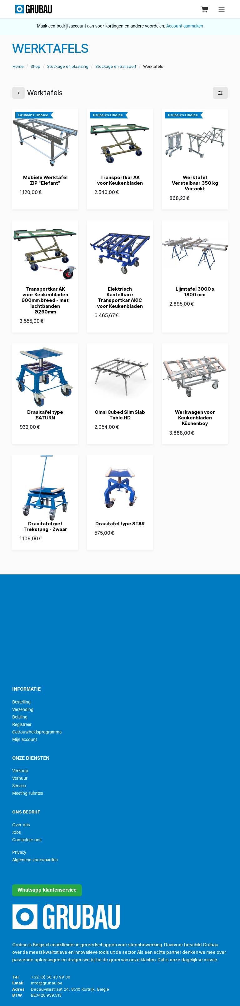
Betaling (20, 717)
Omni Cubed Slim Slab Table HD (120, 415)
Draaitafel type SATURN (45, 415)
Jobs (16, 832)
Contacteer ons (27, 840)
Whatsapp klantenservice (47, 890)
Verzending (22, 710)
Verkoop (20, 771)
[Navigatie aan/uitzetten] (221, 9)
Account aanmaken (184, 26)
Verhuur (20, 778)
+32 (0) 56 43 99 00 (50, 976)
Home (18, 66)
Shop (35, 66)
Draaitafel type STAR (120, 524)
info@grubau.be (46, 982)
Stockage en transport (115, 66)
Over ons (21, 825)
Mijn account (24, 740)
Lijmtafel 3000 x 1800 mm (194, 292)
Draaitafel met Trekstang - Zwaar (45, 526)
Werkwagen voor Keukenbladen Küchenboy (195, 417)
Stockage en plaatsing (67, 66)
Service (19, 786)
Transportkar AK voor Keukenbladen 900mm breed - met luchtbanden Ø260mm (45, 300)
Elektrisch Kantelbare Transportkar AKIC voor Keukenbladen (120, 297)
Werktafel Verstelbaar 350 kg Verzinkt (195, 183)
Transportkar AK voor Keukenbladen (120, 180)
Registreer (22, 725)
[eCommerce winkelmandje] (205, 9)
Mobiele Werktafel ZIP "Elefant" (45, 180)
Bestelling (21, 702)
